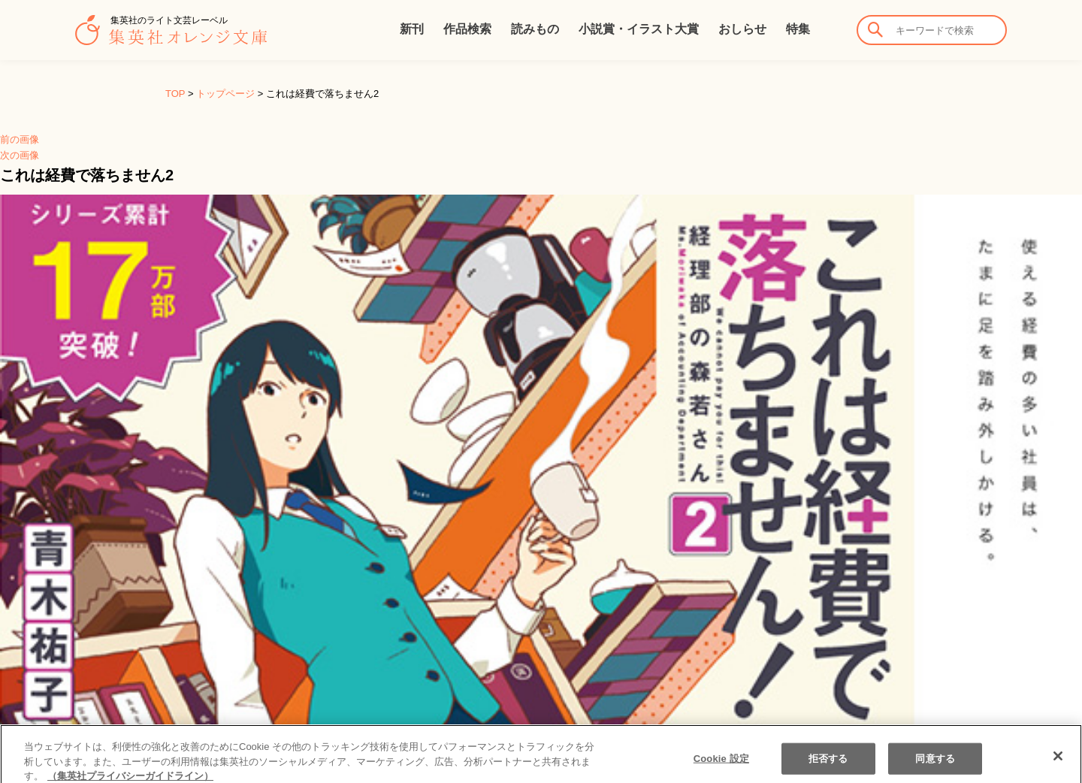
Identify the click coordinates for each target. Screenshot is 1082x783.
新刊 (412, 29)
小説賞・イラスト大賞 (639, 29)
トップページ (225, 93)
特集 (798, 29)
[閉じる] (1057, 761)
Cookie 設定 (721, 764)
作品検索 (467, 29)
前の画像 (19, 139)
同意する (935, 764)
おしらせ (742, 29)
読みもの (535, 29)
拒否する (828, 764)
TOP (175, 93)
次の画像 (19, 155)
